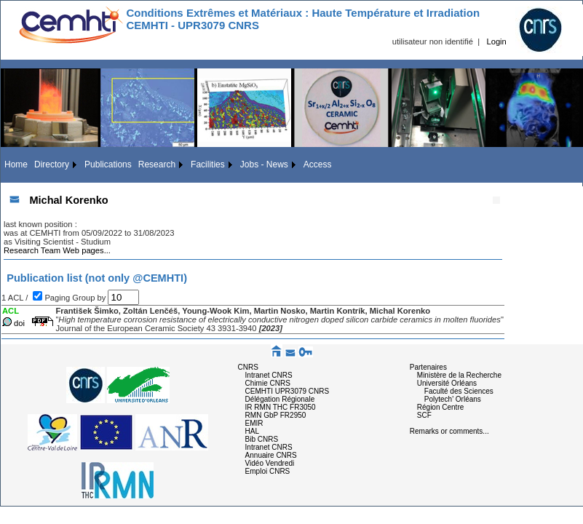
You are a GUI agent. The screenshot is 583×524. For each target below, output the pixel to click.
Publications (108, 164)
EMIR (254, 423)
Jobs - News (264, 164)
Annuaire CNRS (271, 455)
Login (496, 41)
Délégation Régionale (280, 399)
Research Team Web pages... (57, 250)
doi (19, 323)
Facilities (208, 164)
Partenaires (428, 367)
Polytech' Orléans (452, 399)
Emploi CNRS (267, 471)
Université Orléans (447, 383)
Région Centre (440, 407)
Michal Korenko (68, 200)
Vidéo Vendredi (270, 463)
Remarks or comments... (449, 431)
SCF (424, 415)
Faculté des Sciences (458, 391)
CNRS (248, 367)
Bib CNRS (262, 439)
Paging (58, 297)
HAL (252, 431)
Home (16, 164)
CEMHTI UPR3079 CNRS (287, 391)
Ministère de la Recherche (459, 375)
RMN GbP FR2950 (275, 415)
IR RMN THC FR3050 (280, 407)
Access (318, 164)
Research (156, 164)
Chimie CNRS (267, 383)
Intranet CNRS (269, 375)
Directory (51, 164)
